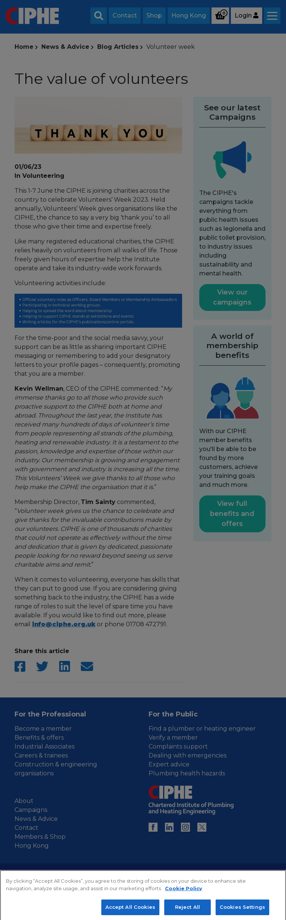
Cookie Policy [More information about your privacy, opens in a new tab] (183, 896)
